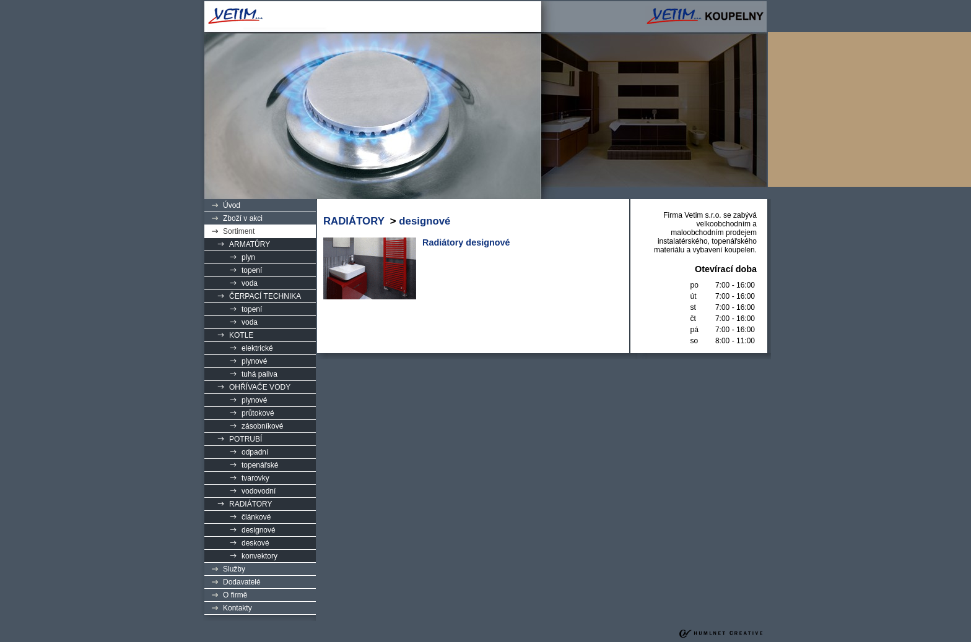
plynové (254, 361)
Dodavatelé (242, 582)
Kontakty (237, 608)
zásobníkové (262, 426)
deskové (255, 543)
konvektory (259, 556)
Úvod (231, 205)
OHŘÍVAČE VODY (259, 387)
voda (250, 283)
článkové (256, 517)
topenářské (260, 465)
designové (259, 530)
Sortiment (239, 231)
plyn (248, 257)
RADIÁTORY (250, 504)
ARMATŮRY (249, 244)
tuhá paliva (259, 374)
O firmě (235, 595)
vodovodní (259, 491)
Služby (234, 569)
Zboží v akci (243, 218)
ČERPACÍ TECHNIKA (265, 296)
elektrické (257, 348)
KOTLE (241, 335)
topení (252, 270)
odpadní (255, 452)
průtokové (258, 413)
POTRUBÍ (245, 439)
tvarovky (255, 478)
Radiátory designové (466, 242)
